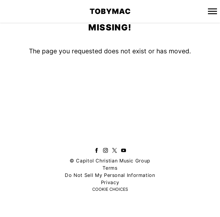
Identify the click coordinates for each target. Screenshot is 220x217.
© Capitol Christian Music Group (110, 161)
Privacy (110, 182)
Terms (109, 168)
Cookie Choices (110, 189)
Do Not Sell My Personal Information (110, 175)
